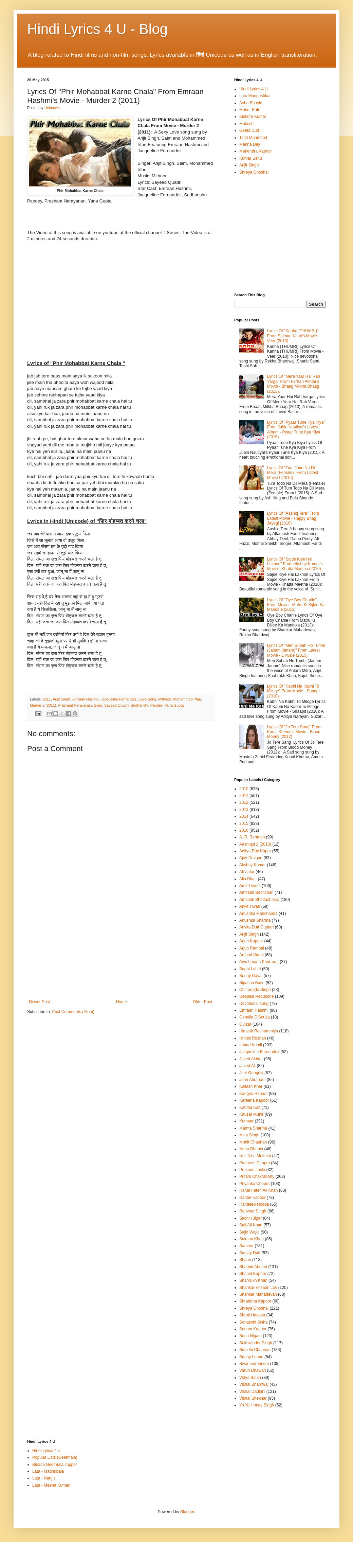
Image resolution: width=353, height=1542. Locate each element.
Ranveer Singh (252, 1211)
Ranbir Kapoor (252, 1197)
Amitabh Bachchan (256, 892)
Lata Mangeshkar (255, 95)
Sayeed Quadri (116, 705)
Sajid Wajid (249, 1232)
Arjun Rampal (251, 948)
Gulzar (245, 1024)
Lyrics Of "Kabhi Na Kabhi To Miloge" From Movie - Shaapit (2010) (294, 691)
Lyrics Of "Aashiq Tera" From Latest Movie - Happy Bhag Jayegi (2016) (293, 518)
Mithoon (164, 699)
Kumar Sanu (250, 158)
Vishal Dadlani (252, 1391)
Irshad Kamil (250, 1045)
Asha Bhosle (250, 103)
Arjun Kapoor (251, 941)
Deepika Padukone (256, 996)
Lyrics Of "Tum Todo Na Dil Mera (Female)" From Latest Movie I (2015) (292, 472)
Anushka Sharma (255, 920)
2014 (243, 816)
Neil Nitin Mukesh (255, 1155)
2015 (243, 823)
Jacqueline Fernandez (118, 699)
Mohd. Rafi (249, 109)
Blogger (187, 1511)
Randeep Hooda (254, 1204)
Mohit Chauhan (253, 1142)
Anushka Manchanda (258, 913)
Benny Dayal (250, 975)
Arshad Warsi (251, 955)
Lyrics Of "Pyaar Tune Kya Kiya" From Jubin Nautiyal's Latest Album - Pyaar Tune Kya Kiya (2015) (296, 429)
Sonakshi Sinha (253, 1322)
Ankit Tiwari (249, 906)
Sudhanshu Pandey (146, 705)
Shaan (245, 1259)
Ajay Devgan (250, 857)
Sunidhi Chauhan (255, 1349)
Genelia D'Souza (254, 1017)
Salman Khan (251, 1239)
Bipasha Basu (251, 982)
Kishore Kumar (252, 116)
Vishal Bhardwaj (253, 1384)
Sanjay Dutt (249, 1253)
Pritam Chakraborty (256, 1176)
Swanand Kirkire (254, 1363)
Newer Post (39, 1001)
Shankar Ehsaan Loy (258, 1287)
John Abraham (252, 1079)
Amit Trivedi (250, 885)
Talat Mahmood (253, 137)
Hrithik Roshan (252, 1038)
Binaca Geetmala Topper (54, 1464)
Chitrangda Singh (255, 989)
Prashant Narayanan (75, 705)
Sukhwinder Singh (255, 1343)
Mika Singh (249, 1135)
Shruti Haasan (252, 1315)
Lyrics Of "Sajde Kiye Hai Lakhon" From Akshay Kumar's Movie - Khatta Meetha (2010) (295, 564)
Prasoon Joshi (252, 1169)
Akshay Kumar (252, 865)
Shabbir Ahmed (253, 1266)
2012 (243, 802)
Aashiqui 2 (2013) (255, 844)
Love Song (147, 699)
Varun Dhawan (252, 1370)
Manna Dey (249, 144)
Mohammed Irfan (187, 699)
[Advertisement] (120, 948)
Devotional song (253, 1003)
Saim (98, 705)
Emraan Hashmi (85, 699)
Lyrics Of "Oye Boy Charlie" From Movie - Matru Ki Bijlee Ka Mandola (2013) (295, 605)
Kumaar (246, 1121)
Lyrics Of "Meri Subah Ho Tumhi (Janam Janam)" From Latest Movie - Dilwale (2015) (296, 650)
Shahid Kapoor (252, 1273)
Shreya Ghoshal (253, 172)
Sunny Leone (251, 1356)
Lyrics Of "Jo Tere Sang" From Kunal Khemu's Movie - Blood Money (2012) (294, 732)
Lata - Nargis (44, 1478)
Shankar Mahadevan (258, 1294)
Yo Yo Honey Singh (256, 1405)
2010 (243, 788)
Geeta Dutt (249, 130)
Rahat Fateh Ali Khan (258, 1190)
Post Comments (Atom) (73, 1011)
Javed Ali (247, 1065)
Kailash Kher (250, 1086)
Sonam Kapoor (252, 1329)
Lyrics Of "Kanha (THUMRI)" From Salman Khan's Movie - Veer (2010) (293, 336)
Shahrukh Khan (253, 1280)
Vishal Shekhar (253, 1398)
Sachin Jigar (250, 1218)
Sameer (246, 1245)
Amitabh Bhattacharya (259, 899)
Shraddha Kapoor (255, 1301)
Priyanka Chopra (254, 1183)
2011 (47, 699)
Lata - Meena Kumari (51, 1485)
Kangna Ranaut (253, 1093)
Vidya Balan (250, 1377)
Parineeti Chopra (254, 1162)
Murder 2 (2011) (43, 705)
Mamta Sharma (253, 1128)
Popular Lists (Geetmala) (54, 1457)
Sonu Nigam (250, 1335)
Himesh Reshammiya (258, 1031)
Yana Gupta (174, 705)
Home (121, 1001)
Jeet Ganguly (251, 1072)
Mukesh (246, 123)
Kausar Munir (251, 1114)
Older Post (202, 1001)
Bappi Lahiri (250, 969)
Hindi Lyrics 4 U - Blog (97, 29)
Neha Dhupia (251, 1149)
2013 (243, 809)
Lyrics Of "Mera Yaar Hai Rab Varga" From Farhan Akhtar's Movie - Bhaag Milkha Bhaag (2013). (293, 383)
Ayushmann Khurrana (259, 961)
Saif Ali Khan (250, 1225)
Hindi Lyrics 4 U (253, 89)
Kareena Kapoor (254, 1100)
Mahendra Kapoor (255, 151)
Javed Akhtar (251, 1059)
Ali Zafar (247, 871)
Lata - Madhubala (48, 1471)
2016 (243, 830)
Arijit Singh (61, 699)
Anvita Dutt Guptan (256, 927)
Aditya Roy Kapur (255, 851)
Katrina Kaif (249, 1107)
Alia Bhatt (248, 878)
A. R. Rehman (252, 837)
